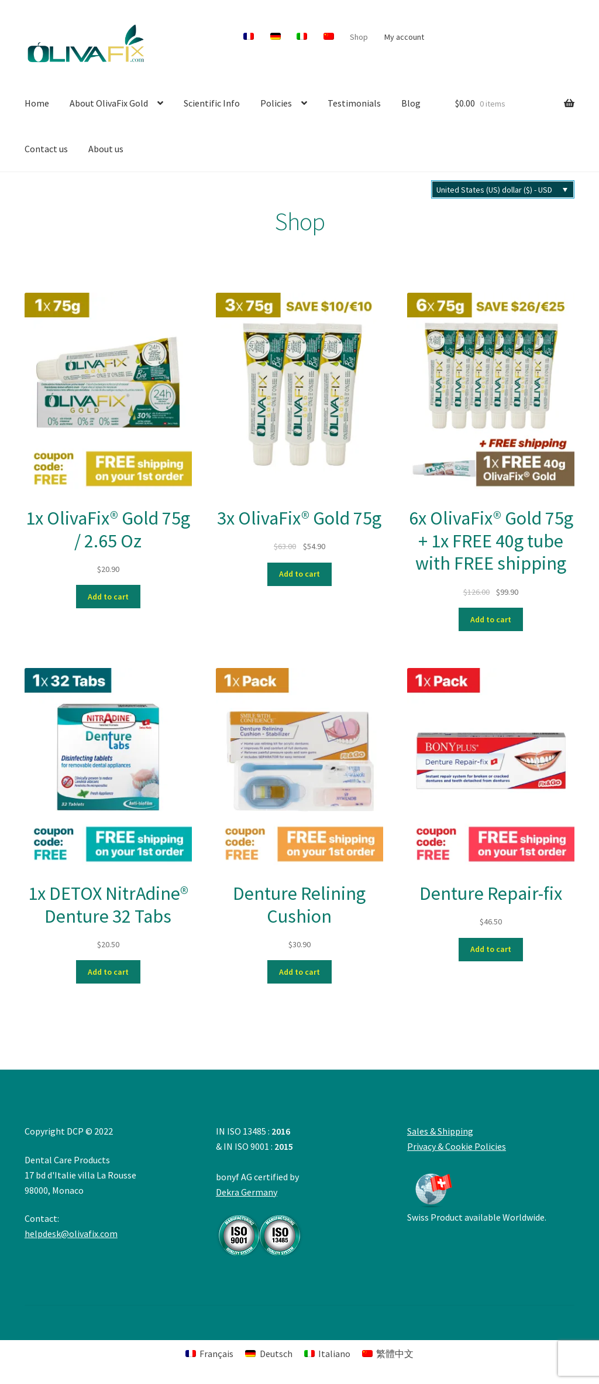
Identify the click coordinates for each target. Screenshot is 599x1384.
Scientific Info (212, 103)
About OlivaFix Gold (109, 103)
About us (105, 149)
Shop (359, 37)
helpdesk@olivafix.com (71, 1233)
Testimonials (354, 103)
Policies (276, 103)
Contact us (46, 149)
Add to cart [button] (108, 596)
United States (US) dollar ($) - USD (494, 189)
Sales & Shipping (440, 1131)
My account (404, 37)
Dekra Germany (260, 1220)
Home (37, 103)
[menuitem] (248, 37)
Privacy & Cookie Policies (456, 1146)
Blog (411, 103)
